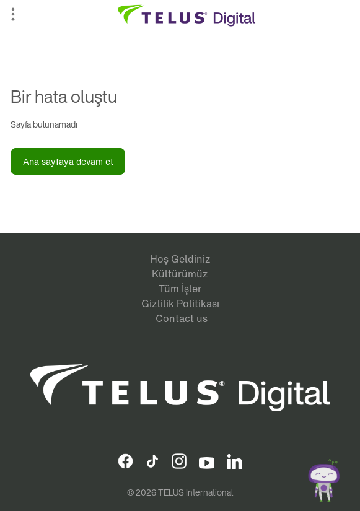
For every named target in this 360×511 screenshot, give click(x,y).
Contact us (182, 318)
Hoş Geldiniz (180, 258)
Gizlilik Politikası (180, 303)
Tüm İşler (180, 288)
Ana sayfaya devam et (68, 161)
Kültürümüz (180, 273)
